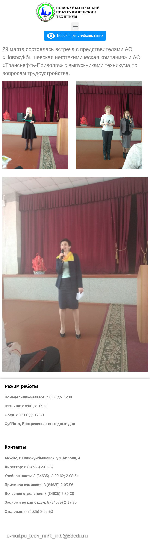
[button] (75, 26)
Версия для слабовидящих (75, 35)
